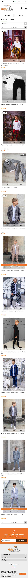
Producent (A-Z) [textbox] (5, 23)
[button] (25, 2)
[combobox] (14, 23)
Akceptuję (23, 574)
